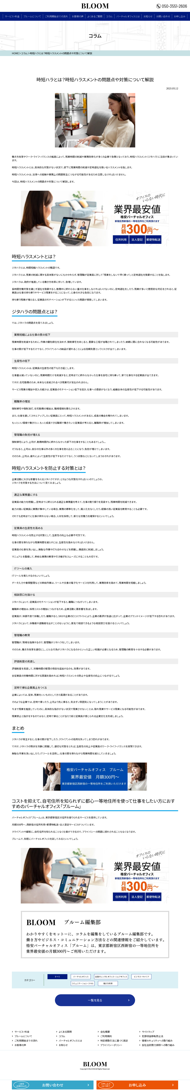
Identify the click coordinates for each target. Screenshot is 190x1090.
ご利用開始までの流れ (56, 16)
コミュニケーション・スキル (83, 983)
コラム (109, 16)
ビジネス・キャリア (141, 976)
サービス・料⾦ (12, 16)
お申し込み (179, 16)
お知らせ (148, 16)
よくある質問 (65, 1031)
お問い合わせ (163, 16)
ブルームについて (32, 16)
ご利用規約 (106, 1036)
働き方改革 (108, 983)
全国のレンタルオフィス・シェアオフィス (111, 976)
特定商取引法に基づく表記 (114, 1040)
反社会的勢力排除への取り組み (158, 1045)
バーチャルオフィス (81, 976)
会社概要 (105, 1031)
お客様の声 (77, 16)
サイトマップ (148, 1031)
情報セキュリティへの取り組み (157, 1040)
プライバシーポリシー (111, 1045)
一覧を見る (95, 1000)
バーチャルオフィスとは (128, 16)
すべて (57, 976)
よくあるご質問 (94, 16)
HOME (15, 53)
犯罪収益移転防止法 (152, 1036)
